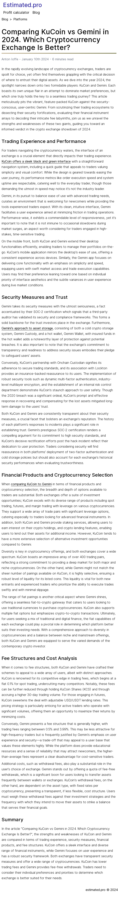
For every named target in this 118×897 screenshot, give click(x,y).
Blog (36, 12)
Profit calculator (16, 12)
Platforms (20, 19)
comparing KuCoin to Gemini (31, 484)
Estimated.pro (22, 4)
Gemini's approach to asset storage (27, 328)
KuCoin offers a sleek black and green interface (36, 161)
